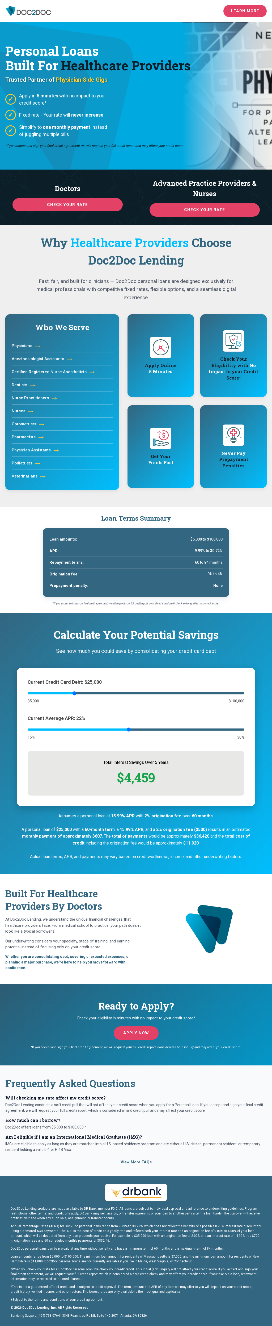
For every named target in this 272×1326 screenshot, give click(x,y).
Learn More (245, 11)
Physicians (27, 345)
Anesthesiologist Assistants (43, 359)
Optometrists (29, 424)
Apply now (136, 1033)
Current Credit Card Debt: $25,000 (65, 682)
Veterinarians (29, 476)
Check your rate (67, 204)
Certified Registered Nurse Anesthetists (54, 372)
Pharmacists (28, 437)
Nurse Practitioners (35, 398)
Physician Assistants (36, 450)
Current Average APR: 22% (56, 718)
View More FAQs (136, 1162)
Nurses (23, 411)
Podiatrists (27, 463)
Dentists (24, 385)
